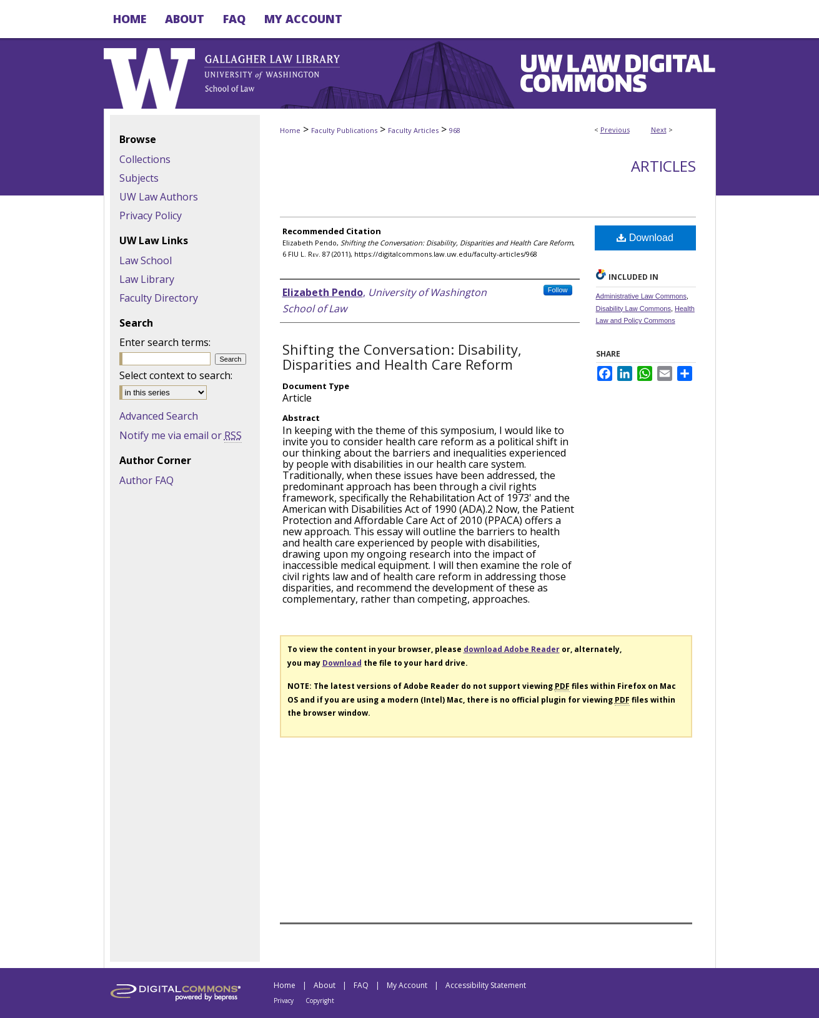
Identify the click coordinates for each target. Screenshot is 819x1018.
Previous (615, 129)
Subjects (139, 178)
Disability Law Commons (633, 308)
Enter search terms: (165, 342)
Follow (558, 290)
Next (659, 129)
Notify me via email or (180, 435)
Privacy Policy (150, 215)
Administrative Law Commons (641, 296)
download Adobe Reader (512, 649)
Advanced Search (158, 416)
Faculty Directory (158, 298)
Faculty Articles (413, 130)
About (324, 985)
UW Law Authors (158, 197)
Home (290, 130)
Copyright (319, 1000)
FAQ (361, 985)
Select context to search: (175, 375)
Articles (663, 166)
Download (645, 237)
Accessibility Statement (485, 985)
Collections (145, 159)
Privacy (284, 1000)
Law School (145, 260)
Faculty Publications (344, 130)
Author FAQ (146, 480)
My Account (407, 985)
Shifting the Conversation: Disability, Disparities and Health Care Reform (402, 356)
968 (454, 130)
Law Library (146, 279)
